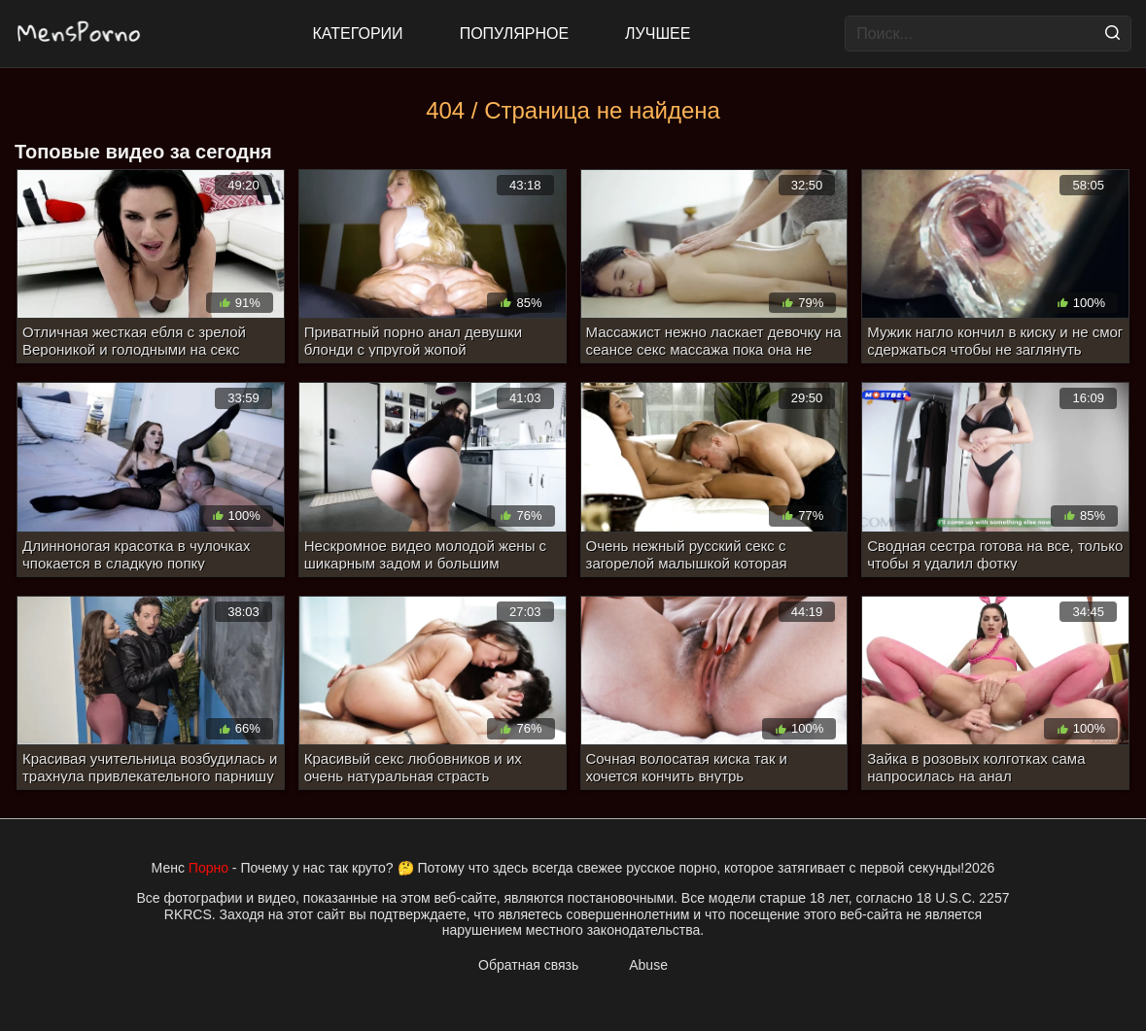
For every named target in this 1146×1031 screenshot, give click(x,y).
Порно (208, 868)
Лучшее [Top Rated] (657, 33)
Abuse (648, 965)
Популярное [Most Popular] (514, 33)
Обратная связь (528, 965)
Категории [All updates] (358, 33)
